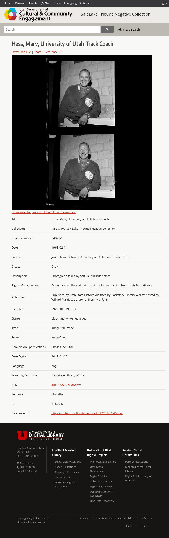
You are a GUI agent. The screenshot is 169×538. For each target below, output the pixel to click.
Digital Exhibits (98, 476)
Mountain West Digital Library (138, 469)
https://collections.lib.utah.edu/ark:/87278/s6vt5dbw (87, 413)
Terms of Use (62, 477)
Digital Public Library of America (138, 478)
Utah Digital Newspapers (97, 469)
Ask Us (33, 3)
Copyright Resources (67, 472)
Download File (21, 52)
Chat (46, 3)
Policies (145, 526)
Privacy (84, 518)
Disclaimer (127, 526)
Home (7, 3)
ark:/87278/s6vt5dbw (66, 385)
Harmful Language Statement (73, 3)
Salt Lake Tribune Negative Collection (116, 14)
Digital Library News (101, 486)
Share (37, 52)
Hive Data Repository (102, 501)
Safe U (144, 518)
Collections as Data (101, 481)
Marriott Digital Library (103, 461)
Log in (163, 3)
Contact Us (25, 463)
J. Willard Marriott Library (31, 448)
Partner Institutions (136, 461)
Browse (20, 3)
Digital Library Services (68, 461)
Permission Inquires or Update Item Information (44, 212)
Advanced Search (129, 29)
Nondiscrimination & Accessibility (115, 518)
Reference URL (54, 52)
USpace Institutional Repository (101, 493)
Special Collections (65, 467)
